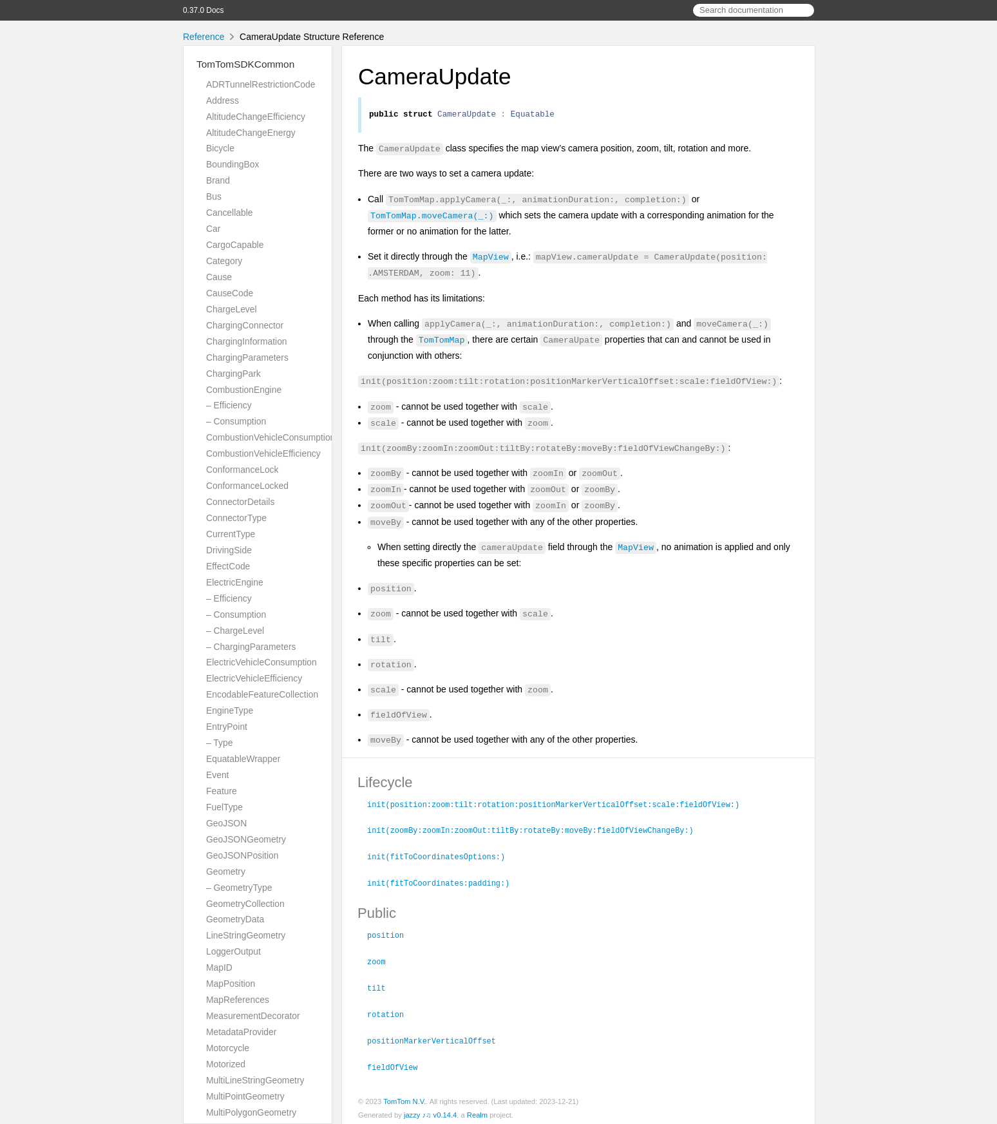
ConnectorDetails (240, 502)
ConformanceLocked (247, 486)
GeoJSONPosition (242, 855)
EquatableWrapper (243, 759)
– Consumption (236, 421)
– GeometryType (239, 887)
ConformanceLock (242, 469)
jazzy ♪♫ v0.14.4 (430, 1110)
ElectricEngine (234, 582)
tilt (382, 985)
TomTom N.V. (404, 1097)
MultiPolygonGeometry (251, 1112)
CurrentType (230, 534)
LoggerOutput (233, 951)
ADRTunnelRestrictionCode (260, 84)
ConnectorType (236, 518)
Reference (204, 37)
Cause (219, 277)
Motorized (225, 1064)
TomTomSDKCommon (245, 64)
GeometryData (235, 919)
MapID (219, 967)
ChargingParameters (247, 357)
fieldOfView (397, 1063)
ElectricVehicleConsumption (261, 662)
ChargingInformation (246, 341)
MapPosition (230, 983)
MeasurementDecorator (253, 1016)
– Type (219, 743)
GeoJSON (226, 823)
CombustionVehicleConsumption (270, 437)
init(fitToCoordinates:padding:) (443, 882)
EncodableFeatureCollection (262, 694)
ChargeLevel (231, 309)
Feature (221, 791)
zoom (382, 960)
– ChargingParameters (251, 647)
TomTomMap (442, 341)
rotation (391, 1011)
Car (213, 229)
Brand (218, 180)
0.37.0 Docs (203, 10)
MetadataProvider (241, 1032)
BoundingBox (232, 164)
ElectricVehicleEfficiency (254, 678)
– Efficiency (229, 405)
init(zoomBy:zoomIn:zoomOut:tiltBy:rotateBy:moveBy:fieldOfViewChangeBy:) (536, 831)
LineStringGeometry (245, 935)
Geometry (225, 871)
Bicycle (220, 148)
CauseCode (229, 293)
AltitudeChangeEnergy (251, 133)
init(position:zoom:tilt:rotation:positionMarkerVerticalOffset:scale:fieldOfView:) (558, 806)
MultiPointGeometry (245, 1096)
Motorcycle (227, 1048)
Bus (214, 196)
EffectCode (228, 566)
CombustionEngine (243, 390)
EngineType (229, 710)
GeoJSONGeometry (246, 839)
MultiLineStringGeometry (255, 1080)
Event (217, 775)
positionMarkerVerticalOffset (437, 1037)
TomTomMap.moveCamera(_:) (431, 217)
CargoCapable (234, 245)
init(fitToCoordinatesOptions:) (441, 857)
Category (224, 261)
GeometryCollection (245, 904)
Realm (477, 1110)
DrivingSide (229, 550)
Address (222, 100)
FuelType (224, 807)
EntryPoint (226, 726)
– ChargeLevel (235, 630)
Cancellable (229, 212)
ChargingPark (233, 373)
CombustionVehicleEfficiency (263, 453)
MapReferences (237, 1000)
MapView (491, 258)
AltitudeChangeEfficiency (255, 116)
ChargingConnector (244, 325)
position (391, 934)
